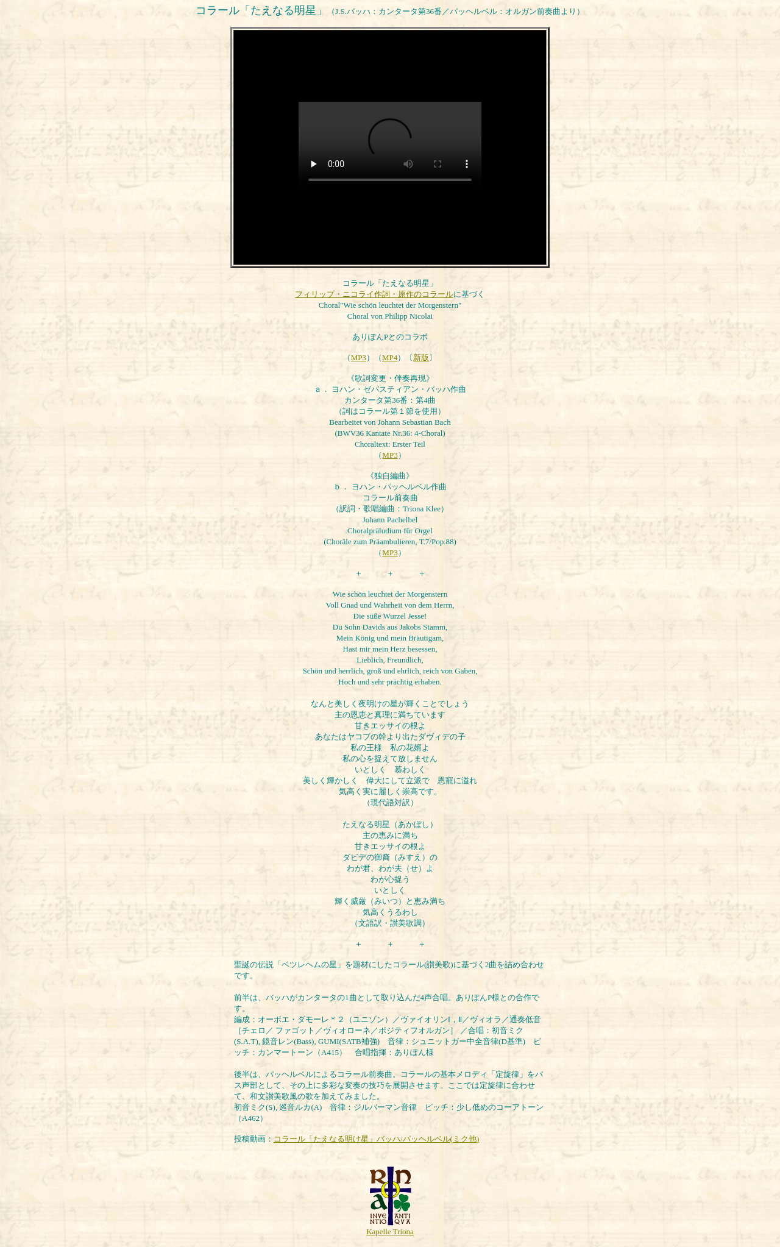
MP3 (358, 357)
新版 (421, 357)
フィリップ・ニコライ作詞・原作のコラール (374, 294)
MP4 (389, 357)
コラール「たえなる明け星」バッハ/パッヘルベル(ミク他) (376, 1138)
